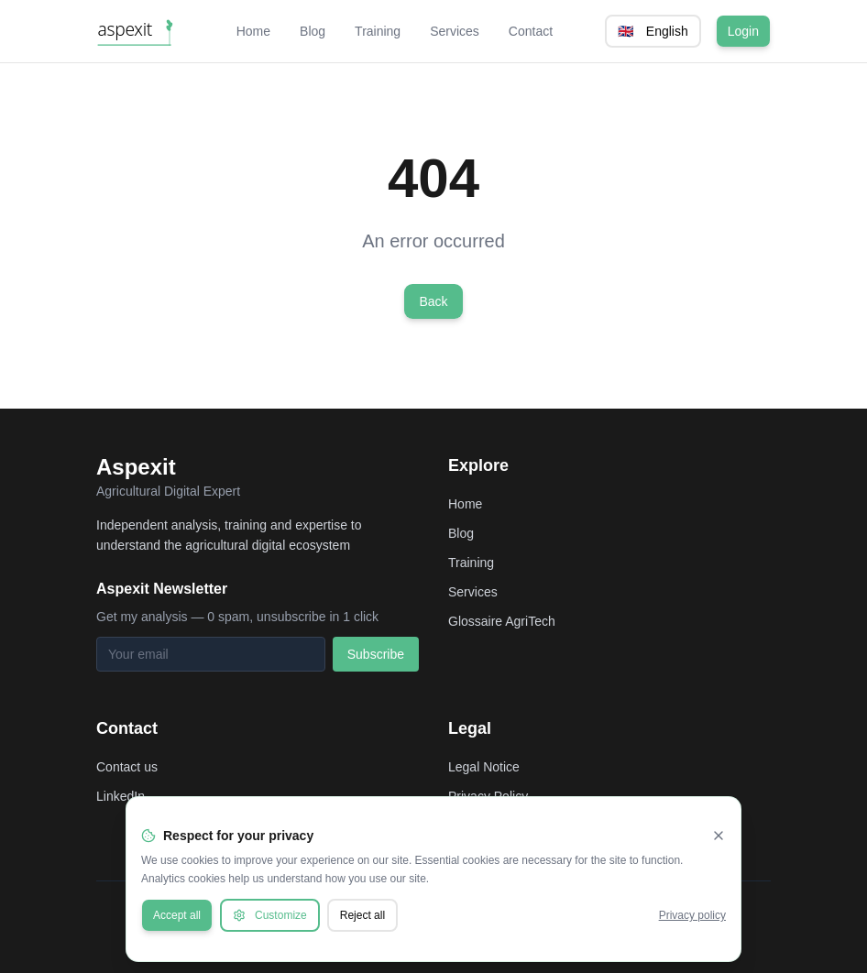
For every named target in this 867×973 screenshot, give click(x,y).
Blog (312, 31)
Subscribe (375, 654)
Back (433, 301)
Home (253, 31)
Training (378, 31)
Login (743, 31)
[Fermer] (718, 835)
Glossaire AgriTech (501, 621)
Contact (531, 31)
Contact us (127, 767)
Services (454, 31)
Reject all (362, 915)
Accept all (177, 915)
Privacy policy (692, 915)
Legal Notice (484, 767)
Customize (270, 915)
